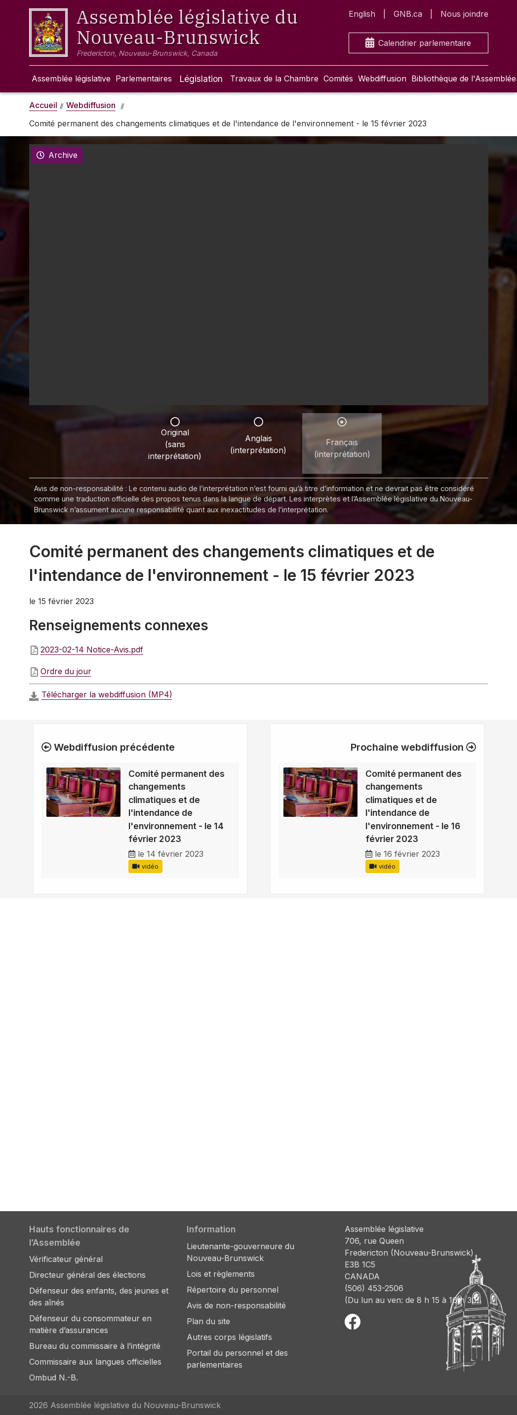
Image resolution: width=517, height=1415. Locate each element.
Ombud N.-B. (53, 1377)
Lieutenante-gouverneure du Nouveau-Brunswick (240, 1252)
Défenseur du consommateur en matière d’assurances (90, 1324)
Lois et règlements (221, 1274)
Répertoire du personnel (232, 1290)
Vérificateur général (66, 1259)
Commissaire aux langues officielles (95, 1362)
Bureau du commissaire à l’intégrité (94, 1346)
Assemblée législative (71, 78)
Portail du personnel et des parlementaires (237, 1359)
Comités (338, 78)
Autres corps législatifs (229, 1337)
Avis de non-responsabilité (236, 1305)
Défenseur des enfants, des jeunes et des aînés (98, 1296)
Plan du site (208, 1321)
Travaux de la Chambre (274, 78)
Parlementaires (144, 78)
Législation (201, 79)
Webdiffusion (382, 78)
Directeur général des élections (87, 1275)
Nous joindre (464, 14)
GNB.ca (408, 14)
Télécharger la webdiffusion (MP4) (106, 694)
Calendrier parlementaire (418, 43)
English (362, 14)
